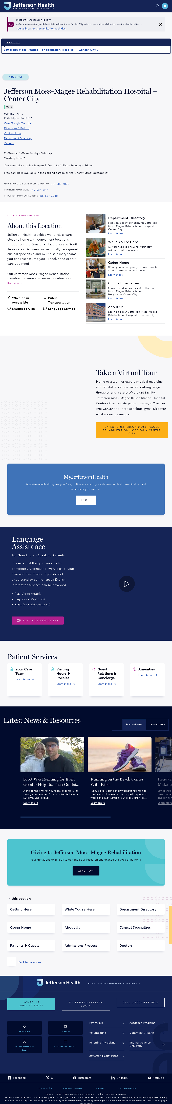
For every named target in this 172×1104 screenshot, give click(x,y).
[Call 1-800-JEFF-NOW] (141, 1003)
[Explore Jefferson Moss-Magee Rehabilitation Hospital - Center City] (132, 430)
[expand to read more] (15, 283)
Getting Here (21, 909)
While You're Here (80, 909)
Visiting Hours (12, 133)
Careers (9, 143)
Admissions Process (81, 946)
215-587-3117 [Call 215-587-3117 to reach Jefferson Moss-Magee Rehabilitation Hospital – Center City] (39, 189)
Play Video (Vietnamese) (32, 604)
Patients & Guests (24, 946)
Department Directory (18, 138)
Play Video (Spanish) (30, 599)
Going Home (20, 927)
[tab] (134, 724)
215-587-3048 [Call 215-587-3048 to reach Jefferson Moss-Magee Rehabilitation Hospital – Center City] (48, 195)
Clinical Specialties (135, 927)
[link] (41, 28)
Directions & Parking (17, 128)
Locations (13, 42)
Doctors (126, 946)
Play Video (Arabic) (28, 594)
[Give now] (86, 871)
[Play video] (38, 620)
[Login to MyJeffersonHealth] (86, 500)
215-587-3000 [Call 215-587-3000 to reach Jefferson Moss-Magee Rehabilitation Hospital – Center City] (60, 183)
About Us (72, 927)
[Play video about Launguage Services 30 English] (107, 584)
